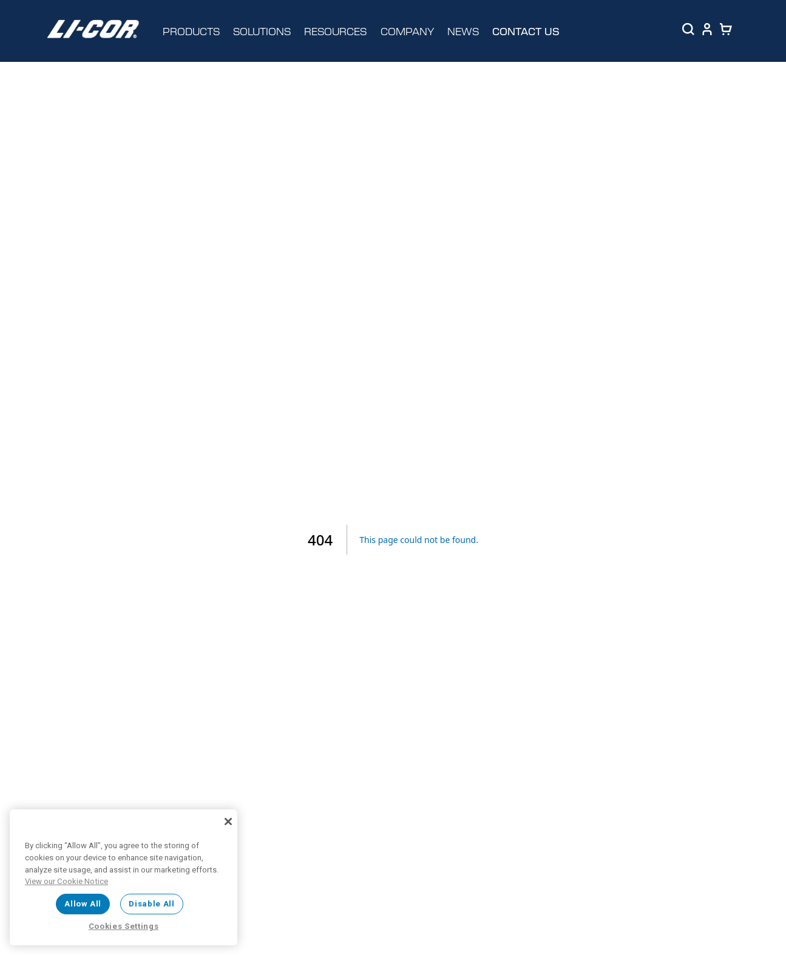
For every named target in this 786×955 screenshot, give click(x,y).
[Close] (228, 821)
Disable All (151, 903)
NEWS (463, 31)
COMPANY (407, 31)
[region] (123, 877)
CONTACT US (526, 31)
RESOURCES (335, 31)
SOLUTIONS (262, 31)
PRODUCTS (191, 31)
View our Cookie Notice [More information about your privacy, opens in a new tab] (66, 881)
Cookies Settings (124, 926)
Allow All (82, 903)
